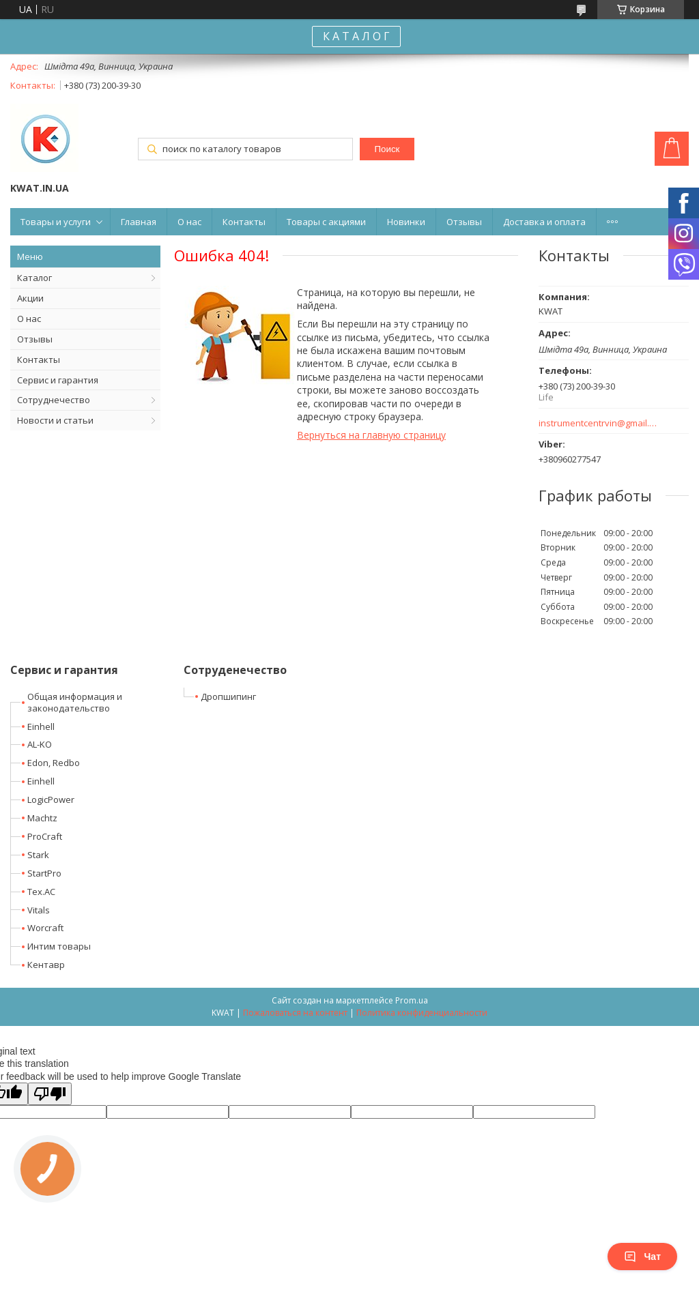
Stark (38, 855)
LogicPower (50, 799)
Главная (138, 222)
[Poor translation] (50, 1094)
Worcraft (45, 928)
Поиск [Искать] (386, 149)
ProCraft (44, 836)
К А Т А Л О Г (356, 36)
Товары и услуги (55, 222)
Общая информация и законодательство (74, 702)
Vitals (38, 910)
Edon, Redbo (53, 763)
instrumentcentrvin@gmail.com (598, 423)
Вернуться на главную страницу (371, 434)
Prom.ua (411, 1000)
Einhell (41, 726)
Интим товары (59, 946)
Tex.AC (41, 891)
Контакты (244, 222)
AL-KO (39, 744)
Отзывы (464, 222)
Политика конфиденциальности (421, 1012)
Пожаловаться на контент (295, 1012)
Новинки (406, 222)
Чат (642, 1256)
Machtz (42, 818)
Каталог (34, 277)
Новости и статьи (55, 420)
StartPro (44, 873)
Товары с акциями (326, 222)
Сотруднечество (53, 400)
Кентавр (46, 964)
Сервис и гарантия (57, 380)
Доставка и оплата (544, 222)
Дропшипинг (228, 696)
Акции (30, 298)
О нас (189, 222)
